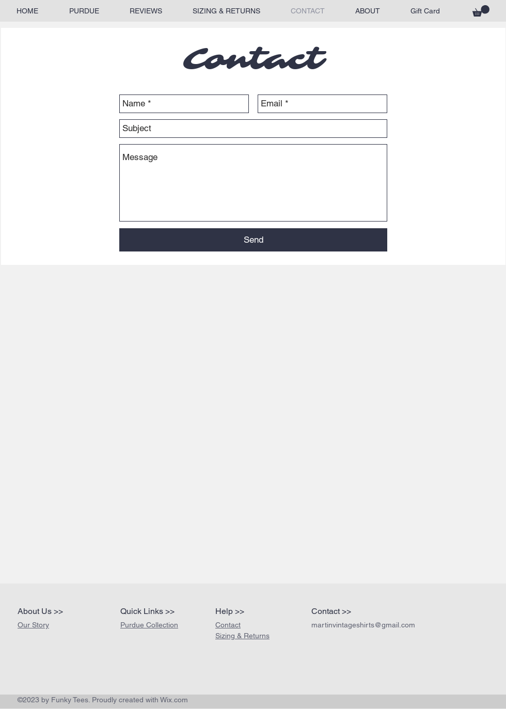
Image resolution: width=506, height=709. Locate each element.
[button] (480, 11)
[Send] (253, 239)
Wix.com (174, 700)
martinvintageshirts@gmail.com (363, 625)
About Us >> (40, 611)
